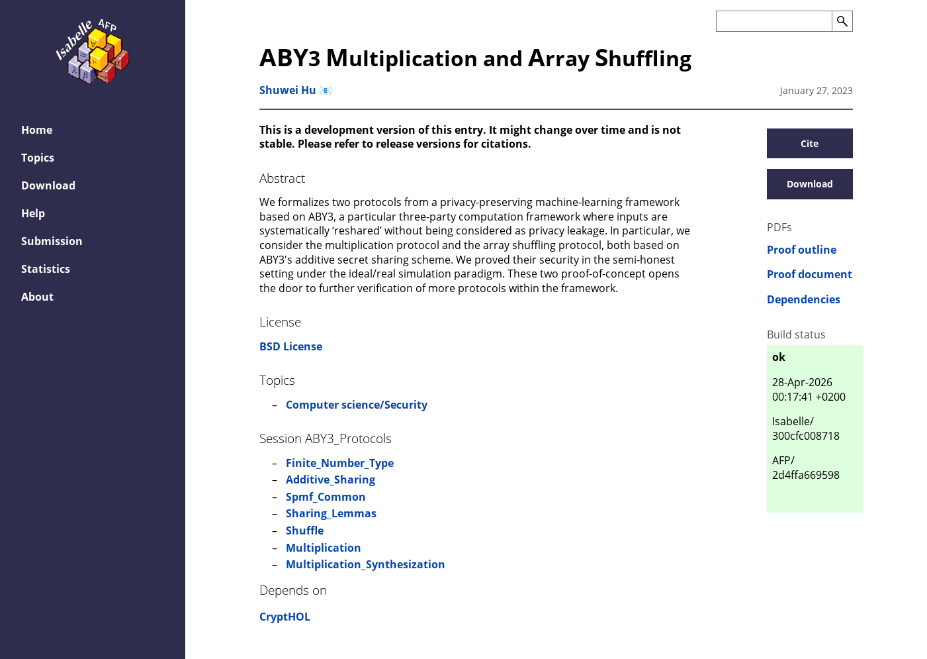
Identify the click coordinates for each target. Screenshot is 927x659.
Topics (37, 157)
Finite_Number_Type (340, 463)
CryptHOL (284, 616)
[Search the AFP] (774, 21)
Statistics (45, 269)
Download (48, 185)
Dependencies (803, 300)
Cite (809, 143)
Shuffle (305, 530)
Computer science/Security (356, 404)
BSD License (290, 346)
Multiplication (323, 547)
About (37, 296)
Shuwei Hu (287, 90)
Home (36, 130)
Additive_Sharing (330, 479)
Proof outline (801, 250)
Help (33, 213)
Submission (52, 241)
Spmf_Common (326, 496)
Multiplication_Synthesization (365, 564)
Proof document (809, 274)
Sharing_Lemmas (331, 513)
